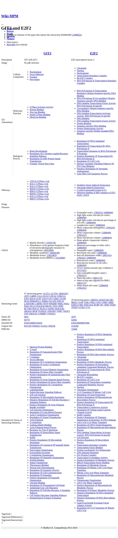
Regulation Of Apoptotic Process (44, 470)
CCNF (80, 302)
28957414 (107, 255)
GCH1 (39, 298)
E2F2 (94, 53)
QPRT (60, 306)
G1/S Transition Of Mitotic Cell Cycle (94, 392)
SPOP (35, 311)
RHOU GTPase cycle (39, 194)
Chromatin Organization (88, 390)
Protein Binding (37, 109)
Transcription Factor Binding (90, 447)
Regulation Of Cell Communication (46, 473)
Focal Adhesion (37, 74)
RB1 (81, 305)
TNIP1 (59, 311)
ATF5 (26, 296)
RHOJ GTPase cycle (39, 191)
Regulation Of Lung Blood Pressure (46, 412)
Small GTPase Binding (40, 114)
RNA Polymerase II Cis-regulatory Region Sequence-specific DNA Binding (96, 99)
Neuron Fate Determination (42, 467)
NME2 (60, 303)
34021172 (97, 278)
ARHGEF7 (63, 293)
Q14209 (75, 326)
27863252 (98, 212)
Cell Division (83, 437)
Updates (11, 39)
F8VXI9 (28, 326)
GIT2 (47, 53)
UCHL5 (82, 307)
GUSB (63, 298)
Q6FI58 (51, 326)
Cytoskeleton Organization (42, 455)
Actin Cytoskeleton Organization (44, 415)
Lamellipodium (37, 390)
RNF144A (88, 305)
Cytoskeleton (35, 422)
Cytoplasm (34, 357)
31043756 (50, 243)
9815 (26, 317)
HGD (26, 301)
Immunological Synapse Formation (45, 498)
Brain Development (38, 151)
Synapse (33, 77)
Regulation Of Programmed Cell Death (47, 485)
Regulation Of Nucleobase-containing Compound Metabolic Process (94, 383)
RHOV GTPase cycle (39, 199)
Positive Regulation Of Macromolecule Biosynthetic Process (94, 398)
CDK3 (87, 302)
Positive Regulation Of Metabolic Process (95, 460)
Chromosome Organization (89, 480)
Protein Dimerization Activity (90, 128)
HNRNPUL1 (35, 301)
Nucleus (80, 70)
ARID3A (94, 300)
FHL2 (93, 302)
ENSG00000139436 (33, 323)
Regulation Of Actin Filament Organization (49, 369)
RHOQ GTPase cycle (39, 189)
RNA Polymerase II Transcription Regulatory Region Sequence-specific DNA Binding (96, 93)
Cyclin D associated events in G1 (92, 190)
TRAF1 (66, 311)
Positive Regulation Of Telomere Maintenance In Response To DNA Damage (96, 418)
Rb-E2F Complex (85, 78)
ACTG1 (46, 293)
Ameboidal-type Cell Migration (44, 488)
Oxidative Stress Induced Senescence (93, 185)
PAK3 (27, 306)
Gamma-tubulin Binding (41, 425)
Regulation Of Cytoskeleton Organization (48, 362)
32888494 (107, 212)
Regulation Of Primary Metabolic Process (95, 490)
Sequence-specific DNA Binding (91, 126)
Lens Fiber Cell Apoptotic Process (92, 174)
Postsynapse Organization (41, 450)
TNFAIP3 (51, 311)
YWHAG (51, 314)
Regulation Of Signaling (40, 475)
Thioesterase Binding (39, 465)
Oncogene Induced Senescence (90, 187)
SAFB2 (51, 308)
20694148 (54, 253)
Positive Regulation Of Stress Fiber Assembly (50, 382)
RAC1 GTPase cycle (39, 184)
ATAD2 (102, 300)
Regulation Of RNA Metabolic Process (94, 362)
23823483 (51, 255)
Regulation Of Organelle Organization (47, 457)
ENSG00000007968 (80, 323)
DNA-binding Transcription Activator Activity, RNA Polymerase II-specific (94, 114)
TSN (26, 314)
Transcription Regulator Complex (92, 75)
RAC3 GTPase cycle (39, 196)
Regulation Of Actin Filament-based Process (49, 379)
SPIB (106, 305)
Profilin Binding (37, 460)
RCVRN (28, 308)
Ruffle (32, 437)
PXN (55, 306)
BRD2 (74, 302)
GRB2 (111, 302)
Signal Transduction (39, 462)
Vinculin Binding (37, 483)
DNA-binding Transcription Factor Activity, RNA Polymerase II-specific (96, 104)
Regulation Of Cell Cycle (88, 161)
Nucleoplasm (35, 72)
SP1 (102, 305)
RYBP (96, 305)
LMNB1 (39, 303)
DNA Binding (83, 118)
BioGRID (11, 44)
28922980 (48, 250)
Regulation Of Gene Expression (91, 395)
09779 (27, 320)
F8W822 (36, 326)
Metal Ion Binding (38, 117)
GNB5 (104, 302)
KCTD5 (53, 301)
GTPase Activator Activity (41, 107)
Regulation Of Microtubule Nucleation (47, 397)
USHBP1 (42, 314)
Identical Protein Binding (41, 347)
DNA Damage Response (88, 452)
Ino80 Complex (84, 415)
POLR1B (40, 306)
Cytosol (33, 349)
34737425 (81, 270)
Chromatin (81, 68)
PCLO (33, 306)
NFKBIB (53, 303)
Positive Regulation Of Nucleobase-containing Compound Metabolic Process (95, 365)
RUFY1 (35, 308)
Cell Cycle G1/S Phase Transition (92, 422)
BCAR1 (110, 300)
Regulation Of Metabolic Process (92, 465)
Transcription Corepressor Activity (92, 407)
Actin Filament (36, 420)
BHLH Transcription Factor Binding (93, 462)
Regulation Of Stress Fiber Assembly (46, 372)
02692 (74, 320)
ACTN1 (54, 293)
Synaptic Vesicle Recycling (42, 163)
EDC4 (32, 298)
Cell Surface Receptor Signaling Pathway (48, 495)
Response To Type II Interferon (44, 430)
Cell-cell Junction (37, 395)
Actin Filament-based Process (43, 427)
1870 (73, 317)
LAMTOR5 (29, 303)
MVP (45, 303)
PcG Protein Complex (86, 455)
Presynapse (35, 79)
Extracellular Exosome (40, 452)
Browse (10, 31)
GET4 (44, 298)
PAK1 (66, 303)
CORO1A (61, 296)
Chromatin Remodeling (87, 374)
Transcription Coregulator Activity (92, 457)
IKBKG (45, 301)
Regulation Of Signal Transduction (45, 417)
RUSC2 (43, 308)
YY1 (88, 307)
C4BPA (33, 296)
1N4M (74, 329)
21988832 (76, 35)
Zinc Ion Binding (37, 112)
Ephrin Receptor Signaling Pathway (46, 392)
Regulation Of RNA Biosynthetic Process (95, 354)
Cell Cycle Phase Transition (89, 483)
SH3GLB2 (59, 308)
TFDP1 (112, 305)
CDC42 (52, 296)
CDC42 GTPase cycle (39, 181)
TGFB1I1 (42, 311)
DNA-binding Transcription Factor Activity (96, 121)
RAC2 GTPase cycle (39, 186)
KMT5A (75, 305)
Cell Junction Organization (42, 410)
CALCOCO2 (43, 296)
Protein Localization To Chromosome (93, 450)
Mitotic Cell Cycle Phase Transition (93, 473)
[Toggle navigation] (2, 24)
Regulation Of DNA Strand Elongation (94, 425)
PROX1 (48, 306)
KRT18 (60, 301)
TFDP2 (74, 307)
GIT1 (50, 298)
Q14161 (44, 326)
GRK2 (56, 298)
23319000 (60, 258)
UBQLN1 (33, 314)
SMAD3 (28, 311)
